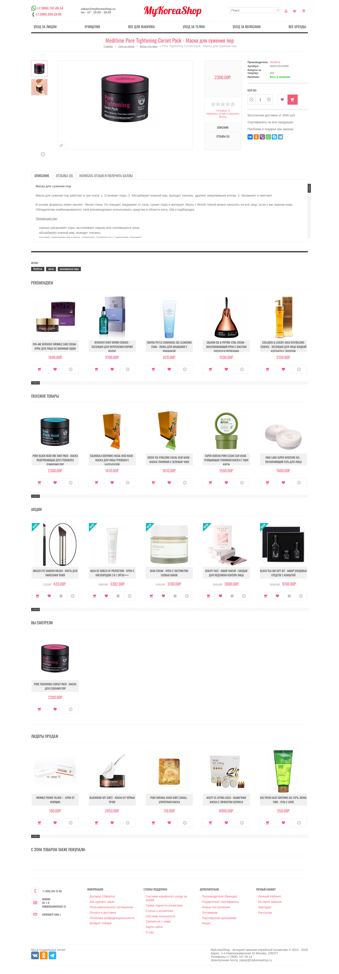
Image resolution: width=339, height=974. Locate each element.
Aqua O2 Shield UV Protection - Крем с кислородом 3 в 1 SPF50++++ (112, 573)
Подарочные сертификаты (220, 902)
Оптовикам (209, 912)
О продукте (71, 369)
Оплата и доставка (103, 912)
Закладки (264, 907)
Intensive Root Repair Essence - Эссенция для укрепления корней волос (112, 346)
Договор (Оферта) (102, 896)
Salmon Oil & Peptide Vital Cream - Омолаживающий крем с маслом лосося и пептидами (226, 346)
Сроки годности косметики (164, 905)
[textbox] (255, 10)
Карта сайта (154, 927)
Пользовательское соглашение (111, 907)
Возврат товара (100, 923)
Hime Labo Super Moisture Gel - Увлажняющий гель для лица (283, 459)
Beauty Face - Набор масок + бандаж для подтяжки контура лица (226, 573)
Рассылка (265, 912)
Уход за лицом (45, 26)
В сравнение (61, 596)
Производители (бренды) (219, 896)
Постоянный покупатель (286, 10)
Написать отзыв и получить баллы (222, 115)
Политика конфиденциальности (112, 918)
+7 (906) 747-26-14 (50, 8)
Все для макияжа (141, 26)
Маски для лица (148, 46)
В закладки (282, 100)
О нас (150, 932)
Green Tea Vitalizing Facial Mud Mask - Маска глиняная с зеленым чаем (169, 459)
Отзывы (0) (222, 136)
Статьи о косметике (159, 911)
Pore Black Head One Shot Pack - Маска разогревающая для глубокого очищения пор (55, 459)
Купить (293, 100)
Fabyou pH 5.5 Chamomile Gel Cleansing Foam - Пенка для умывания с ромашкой (169, 346)
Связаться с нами (158, 921)
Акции (206, 923)
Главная (108, 46)
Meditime (275, 62)
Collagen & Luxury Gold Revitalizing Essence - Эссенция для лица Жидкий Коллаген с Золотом (283, 346)
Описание (223, 127)
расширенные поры (69, 269)
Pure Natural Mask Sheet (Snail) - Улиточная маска (169, 799)
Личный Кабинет (269, 896)
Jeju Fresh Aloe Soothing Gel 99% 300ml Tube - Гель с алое (283, 799)
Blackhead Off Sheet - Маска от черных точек (112, 799)
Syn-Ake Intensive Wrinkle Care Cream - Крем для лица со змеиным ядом (55, 346)
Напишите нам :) (51, 914)
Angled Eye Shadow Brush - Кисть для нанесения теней (55, 573)
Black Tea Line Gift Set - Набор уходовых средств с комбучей (283, 573)
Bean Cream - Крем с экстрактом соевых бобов (169, 573)
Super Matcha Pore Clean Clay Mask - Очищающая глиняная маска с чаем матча (226, 459)
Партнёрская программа (219, 918)
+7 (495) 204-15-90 (48, 14)
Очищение (92, 26)
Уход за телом (194, 26)
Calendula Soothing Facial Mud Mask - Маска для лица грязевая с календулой (112, 459)
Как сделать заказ (102, 902)
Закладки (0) (295, 10)
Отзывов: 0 (223, 110)
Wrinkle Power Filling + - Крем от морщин (55, 799)
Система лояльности (160, 916)
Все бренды (297, 26)
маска (51, 269)
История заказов (269, 902)
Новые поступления (216, 907)
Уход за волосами (247, 26)
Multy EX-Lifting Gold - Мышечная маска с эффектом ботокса (226, 799)
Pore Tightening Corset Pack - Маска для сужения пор (55, 686)
